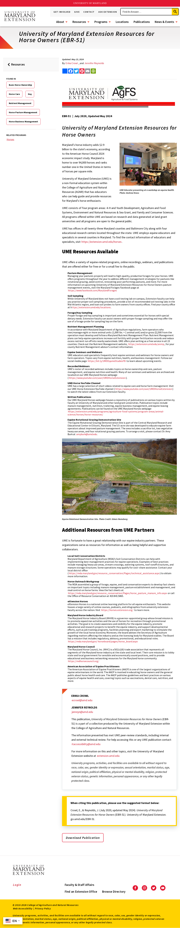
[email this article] (87, 71)
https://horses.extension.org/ (117, 610)
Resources (79, 22)
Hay (30, 94)
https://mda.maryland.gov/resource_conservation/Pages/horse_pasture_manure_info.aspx (117, 593)
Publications (141, 22)
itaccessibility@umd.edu (86, 744)
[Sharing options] (65, 71)
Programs (100, 22)
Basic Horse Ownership (20, 84)
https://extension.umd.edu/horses (101, 242)
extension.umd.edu (108, 756)
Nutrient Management (20, 103)
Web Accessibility (23, 908)
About (60, 22)
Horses (10, 139)
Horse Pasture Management (23, 112)
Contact (89, 11)
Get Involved (62, 11)
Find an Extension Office (81, 891)
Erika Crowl (72, 63)
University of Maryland (90, 3)
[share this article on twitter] (76, 71)
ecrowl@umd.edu (82, 700)
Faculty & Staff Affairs (79, 885)
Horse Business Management (23, 121)
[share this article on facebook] (70, 71)
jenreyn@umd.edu (82, 712)
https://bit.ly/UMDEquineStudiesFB (107, 361)
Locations (122, 22)
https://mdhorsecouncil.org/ (83, 661)
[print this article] (93, 71)
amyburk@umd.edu (86, 434)
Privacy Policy (43, 908)
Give (77, 11)
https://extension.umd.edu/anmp (146, 344)
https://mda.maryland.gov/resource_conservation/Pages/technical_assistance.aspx (114, 573)
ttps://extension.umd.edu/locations (91, 307)
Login (17, 885)
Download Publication (83, 838)
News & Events (164, 22)
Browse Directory (114, 891)
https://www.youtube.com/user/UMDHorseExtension (97, 377)
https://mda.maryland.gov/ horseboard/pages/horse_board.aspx (103, 641)
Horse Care (14, 94)
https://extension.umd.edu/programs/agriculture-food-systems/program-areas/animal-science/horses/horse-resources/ (116, 413)
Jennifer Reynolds (94, 63)
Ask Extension (107, 11)
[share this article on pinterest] (82, 71)
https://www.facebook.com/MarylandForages (92, 290)
